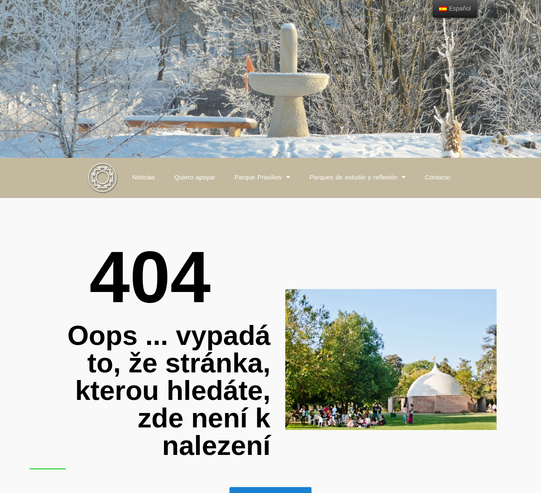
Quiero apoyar (194, 177)
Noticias (143, 177)
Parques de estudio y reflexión (357, 177)
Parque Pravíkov (262, 177)
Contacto (437, 177)
